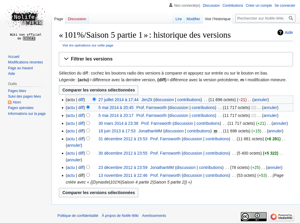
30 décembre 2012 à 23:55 (122, 153)
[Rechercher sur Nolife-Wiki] (265, 18)
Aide (289, 32)
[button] (176, 59)
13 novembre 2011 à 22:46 (122, 175)
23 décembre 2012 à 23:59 (122, 167)
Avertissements (154, 216)
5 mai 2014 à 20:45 (116, 107)
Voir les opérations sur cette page (87, 45)
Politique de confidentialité (77, 216)
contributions (188, 99)
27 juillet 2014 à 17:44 (118, 99)
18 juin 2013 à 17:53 (117, 131)
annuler (260, 99)
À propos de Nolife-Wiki (120, 216)
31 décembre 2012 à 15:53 (122, 138)
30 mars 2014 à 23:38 (118, 123)
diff (80, 99)
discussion (164, 99)
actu (71, 107)
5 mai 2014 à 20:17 (116, 115)
